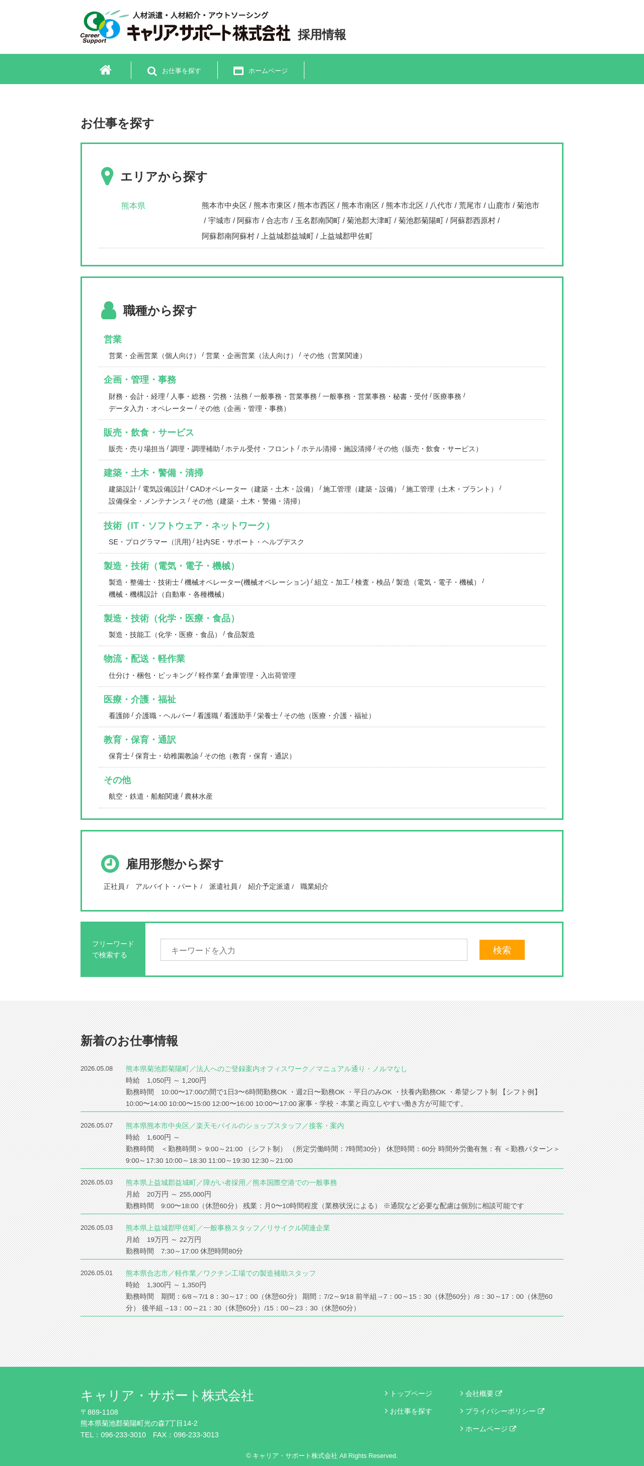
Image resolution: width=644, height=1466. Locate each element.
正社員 (114, 886)
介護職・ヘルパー (163, 716)
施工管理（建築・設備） (361, 489)
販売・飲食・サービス (149, 433)
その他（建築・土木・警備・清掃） (248, 501)
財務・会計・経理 (137, 396)
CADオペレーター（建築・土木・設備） (254, 489)
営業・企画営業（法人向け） (251, 356)
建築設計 (123, 489)
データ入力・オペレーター (151, 408)
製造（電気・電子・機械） (438, 582)
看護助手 (238, 716)
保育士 (119, 756)
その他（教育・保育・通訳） (250, 756)
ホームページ (490, 1429)
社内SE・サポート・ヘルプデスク (250, 542)
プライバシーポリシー (504, 1411)
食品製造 (241, 635)
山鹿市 (499, 205)
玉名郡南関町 (318, 220)
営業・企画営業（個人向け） (154, 356)
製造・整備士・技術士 (144, 582)
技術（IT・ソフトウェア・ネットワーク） (189, 526)
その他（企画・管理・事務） (244, 408)
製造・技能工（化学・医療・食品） (165, 635)
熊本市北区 (405, 205)
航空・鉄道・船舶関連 (144, 796)
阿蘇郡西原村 (473, 220)
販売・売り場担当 (137, 449)
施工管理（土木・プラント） (452, 489)
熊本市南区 (360, 205)
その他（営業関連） (334, 356)
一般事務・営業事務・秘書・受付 (375, 396)
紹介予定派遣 (269, 886)
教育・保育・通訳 (140, 740)
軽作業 (209, 675)
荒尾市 (470, 205)
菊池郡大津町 (369, 220)
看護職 (207, 716)
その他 (117, 780)
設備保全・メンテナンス (147, 501)
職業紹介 (314, 886)
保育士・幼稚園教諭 (167, 756)
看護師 (119, 716)
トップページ (411, 1393)
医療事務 (447, 396)
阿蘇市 (248, 220)
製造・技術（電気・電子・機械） (171, 566)
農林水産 (199, 796)
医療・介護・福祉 (140, 699)
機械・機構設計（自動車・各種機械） (168, 594)
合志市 (277, 220)
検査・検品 (372, 582)
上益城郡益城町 (287, 236)
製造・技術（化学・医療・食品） (171, 618)
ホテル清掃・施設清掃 (336, 449)
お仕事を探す (411, 1411)
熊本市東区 (272, 205)
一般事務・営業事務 (285, 396)
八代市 (441, 205)
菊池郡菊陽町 (421, 220)
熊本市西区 (316, 205)
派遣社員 (223, 886)
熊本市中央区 (224, 205)
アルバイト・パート (167, 886)
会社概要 (483, 1393)
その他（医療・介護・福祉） (329, 716)
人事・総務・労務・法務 (209, 396)
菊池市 (528, 205)
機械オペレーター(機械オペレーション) (247, 582)
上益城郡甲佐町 (346, 236)
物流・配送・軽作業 (144, 659)
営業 (113, 339)
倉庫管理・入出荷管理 (260, 675)
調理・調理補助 (195, 449)
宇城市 (219, 220)
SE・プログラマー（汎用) (150, 542)
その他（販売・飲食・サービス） (429, 449)
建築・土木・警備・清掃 (153, 473)
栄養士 (267, 716)
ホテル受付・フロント (260, 449)
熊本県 (133, 205)
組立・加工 (332, 582)
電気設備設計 (163, 489)
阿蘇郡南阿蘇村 (228, 236)
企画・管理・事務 (140, 380)
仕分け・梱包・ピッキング (151, 675)
